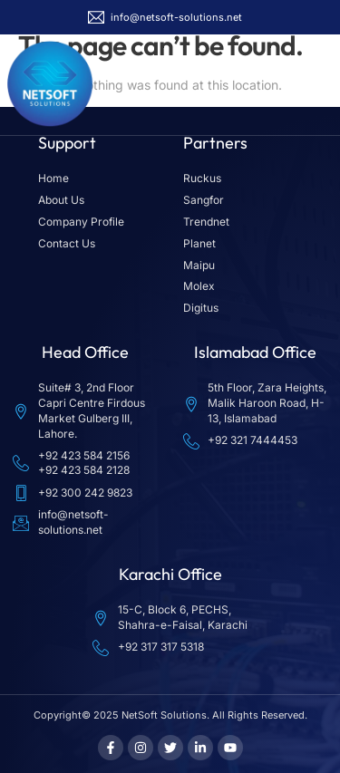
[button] (314, 85)
